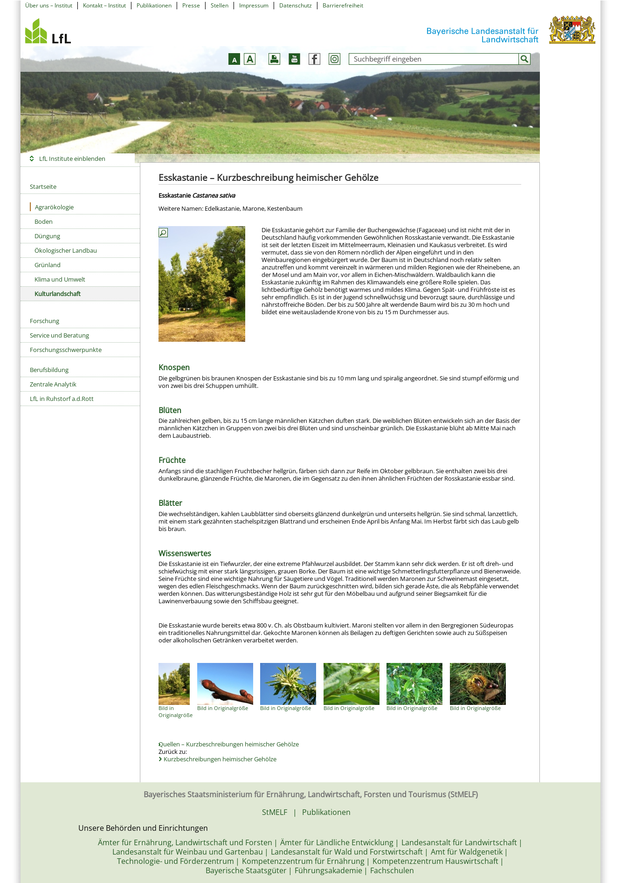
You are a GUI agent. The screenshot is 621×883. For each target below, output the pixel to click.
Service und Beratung (59, 335)
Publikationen (154, 5)
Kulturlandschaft (57, 294)
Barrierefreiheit (343, 5)
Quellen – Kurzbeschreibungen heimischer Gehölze (229, 744)
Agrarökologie (52, 206)
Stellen (219, 5)
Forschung (44, 321)
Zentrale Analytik (53, 384)
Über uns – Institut (48, 5)
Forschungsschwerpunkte (66, 349)
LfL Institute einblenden (72, 158)
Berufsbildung (49, 370)
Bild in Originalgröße (176, 711)
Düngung (47, 236)
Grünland (47, 265)
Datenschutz (295, 5)
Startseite (43, 186)
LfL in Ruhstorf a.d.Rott (62, 398)
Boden (43, 221)
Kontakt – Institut (104, 5)
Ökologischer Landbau (65, 250)
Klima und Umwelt (59, 279)
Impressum (254, 5)
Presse (191, 5)
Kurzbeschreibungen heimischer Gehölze (220, 759)
